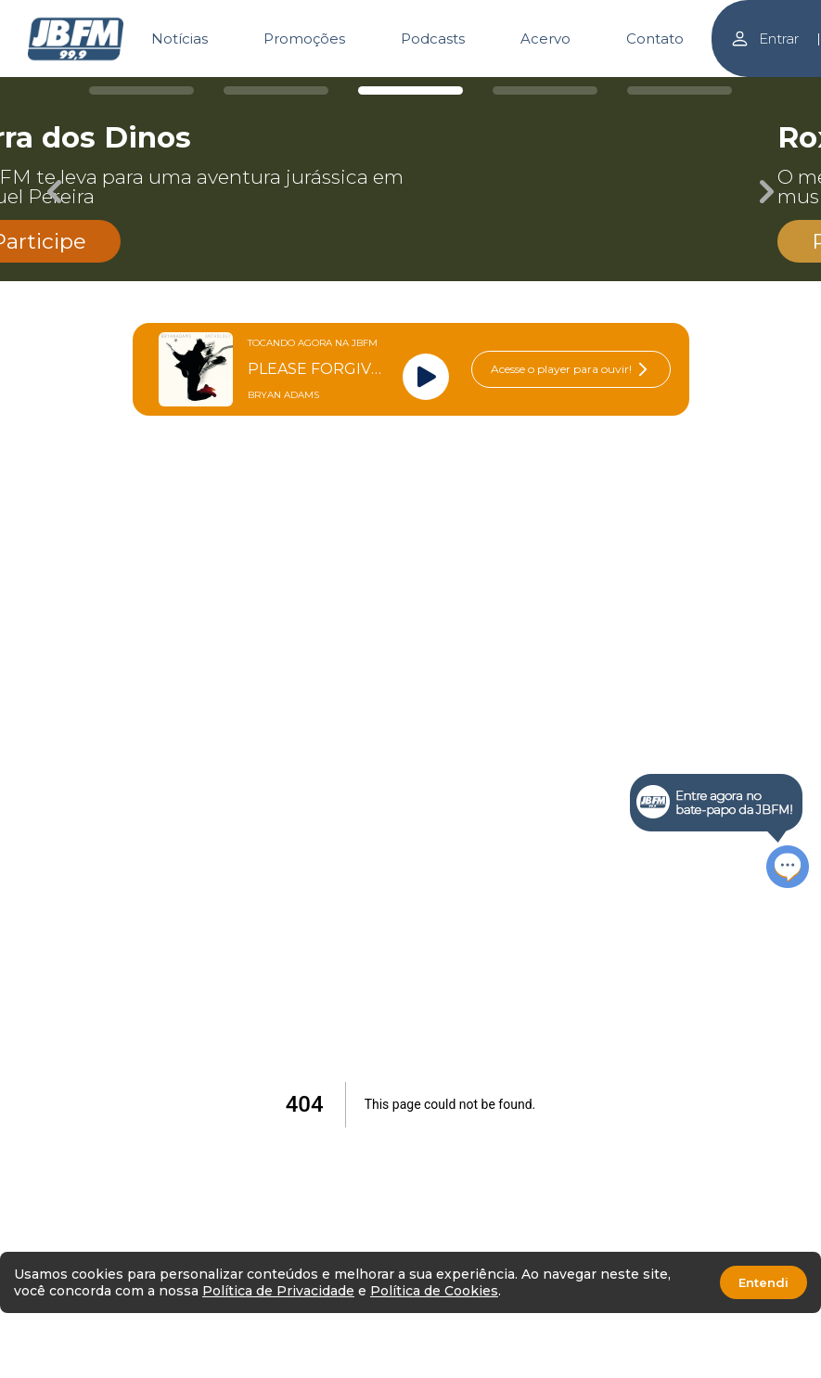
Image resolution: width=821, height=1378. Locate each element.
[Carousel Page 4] (545, 90)
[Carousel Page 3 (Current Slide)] (410, 90)
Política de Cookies (434, 1290)
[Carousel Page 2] (276, 90)
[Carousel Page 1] (141, 90)
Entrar (764, 38)
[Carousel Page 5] (679, 90)
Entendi (763, 1282)
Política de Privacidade (278, 1290)
